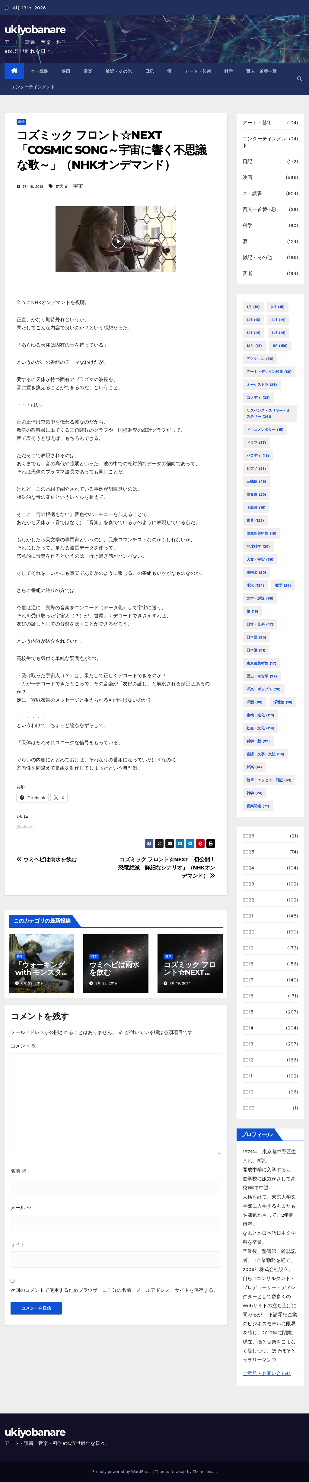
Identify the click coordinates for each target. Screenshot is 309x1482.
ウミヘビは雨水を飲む (47, 859)
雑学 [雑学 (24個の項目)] (255, 793)
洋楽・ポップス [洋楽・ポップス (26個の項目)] (264, 689)
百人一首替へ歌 (261, 71)
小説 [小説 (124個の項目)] (255, 585)
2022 (248, 900)
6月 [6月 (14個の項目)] (278, 333)
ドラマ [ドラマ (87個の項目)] (256, 443)
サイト (18, 1244)
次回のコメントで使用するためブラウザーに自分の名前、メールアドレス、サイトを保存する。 (114, 1290)
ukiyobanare (35, 29)
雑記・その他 (119, 71)
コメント (23, 1046)
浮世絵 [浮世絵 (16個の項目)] (282, 702)
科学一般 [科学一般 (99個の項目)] (258, 741)
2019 (248, 948)
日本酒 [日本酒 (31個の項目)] (256, 650)
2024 (248, 868)
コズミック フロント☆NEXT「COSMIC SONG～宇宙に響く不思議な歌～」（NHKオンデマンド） (111, 150)
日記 (149, 71)
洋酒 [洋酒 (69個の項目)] (255, 702)
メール (21, 1208)
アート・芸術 (198, 71)
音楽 (88, 71)
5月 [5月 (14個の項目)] (253, 333)
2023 (248, 884)
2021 (248, 916)
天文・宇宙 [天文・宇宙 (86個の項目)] (260, 559)
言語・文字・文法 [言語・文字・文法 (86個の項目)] (265, 754)
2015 (248, 1012)
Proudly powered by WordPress (122, 1471)
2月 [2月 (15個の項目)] (278, 307)
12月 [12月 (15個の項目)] (254, 346)
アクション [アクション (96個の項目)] (260, 359)
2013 (248, 1044)
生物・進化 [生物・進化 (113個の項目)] (260, 715)
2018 (248, 964)
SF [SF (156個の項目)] (280, 346)
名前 (19, 1171)
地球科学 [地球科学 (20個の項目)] (258, 546)
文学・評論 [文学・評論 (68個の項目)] (260, 598)
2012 (248, 1060)
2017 (248, 980)
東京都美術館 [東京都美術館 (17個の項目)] (261, 663)
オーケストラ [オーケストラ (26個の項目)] (262, 385)
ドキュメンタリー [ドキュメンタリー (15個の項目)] (265, 430)
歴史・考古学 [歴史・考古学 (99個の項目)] (262, 676)
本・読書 (39, 71)
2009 (249, 1108)
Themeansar (204, 1471)
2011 (248, 1076)
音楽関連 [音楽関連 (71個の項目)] (258, 806)
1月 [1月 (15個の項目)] (253, 307)
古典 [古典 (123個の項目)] (255, 520)
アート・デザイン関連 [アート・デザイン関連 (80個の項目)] (269, 372)
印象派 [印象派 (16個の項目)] (256, 507)
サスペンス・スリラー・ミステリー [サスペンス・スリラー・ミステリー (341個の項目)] (268, 414)
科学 (228, 71)
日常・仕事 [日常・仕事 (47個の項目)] (260, 624)
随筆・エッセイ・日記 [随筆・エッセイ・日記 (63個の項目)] (269, 780)
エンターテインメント (33, 87)
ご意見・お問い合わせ (267, 1373)
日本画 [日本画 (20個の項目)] (256, 637)
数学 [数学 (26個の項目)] (283, 585)
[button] (299, 79)
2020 (248, 932)
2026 (248, 836)
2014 (248, 1028)
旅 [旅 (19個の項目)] (252, 611)
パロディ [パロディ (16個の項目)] (258, 456)
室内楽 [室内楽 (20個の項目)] (256, 572)
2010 (248, 1092)
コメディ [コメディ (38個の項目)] (258, 398)
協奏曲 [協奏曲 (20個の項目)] (256, 494)
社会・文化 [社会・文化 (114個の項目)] (260, 728)
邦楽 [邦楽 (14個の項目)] (254, 767)
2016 (248, 996)
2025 (248, 852)
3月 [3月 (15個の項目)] (253, 320)
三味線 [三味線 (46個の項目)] (256, 482)
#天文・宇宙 (69, 186)
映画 (66, 71)
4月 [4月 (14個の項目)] (278, 320)
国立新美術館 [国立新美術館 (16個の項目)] (261, 533)
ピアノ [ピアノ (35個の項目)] (256, 469)
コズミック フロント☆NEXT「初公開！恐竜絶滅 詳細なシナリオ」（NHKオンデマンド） (166, 867)
